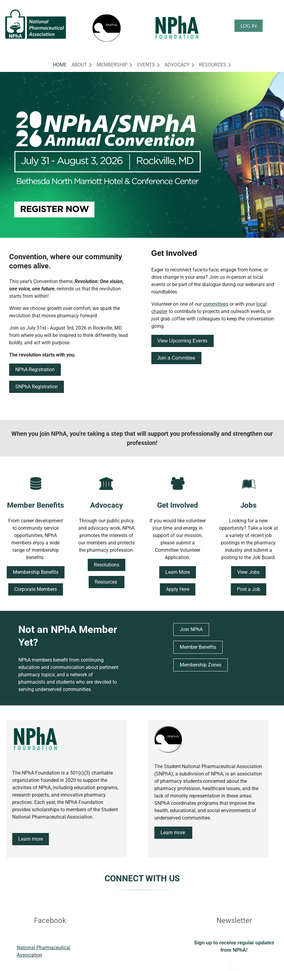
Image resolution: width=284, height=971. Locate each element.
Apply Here (177, 589)
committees (215, 304)
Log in (248, 25)
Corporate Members (35, 589)
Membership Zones (200, 665)
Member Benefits (198, 647)
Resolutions (106, 565)
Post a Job (248, 589)
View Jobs (248, 572)
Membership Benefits (35, 572)
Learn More (177, 572)
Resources (106, 582)
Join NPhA (191, 629)
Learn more (30, 839)
